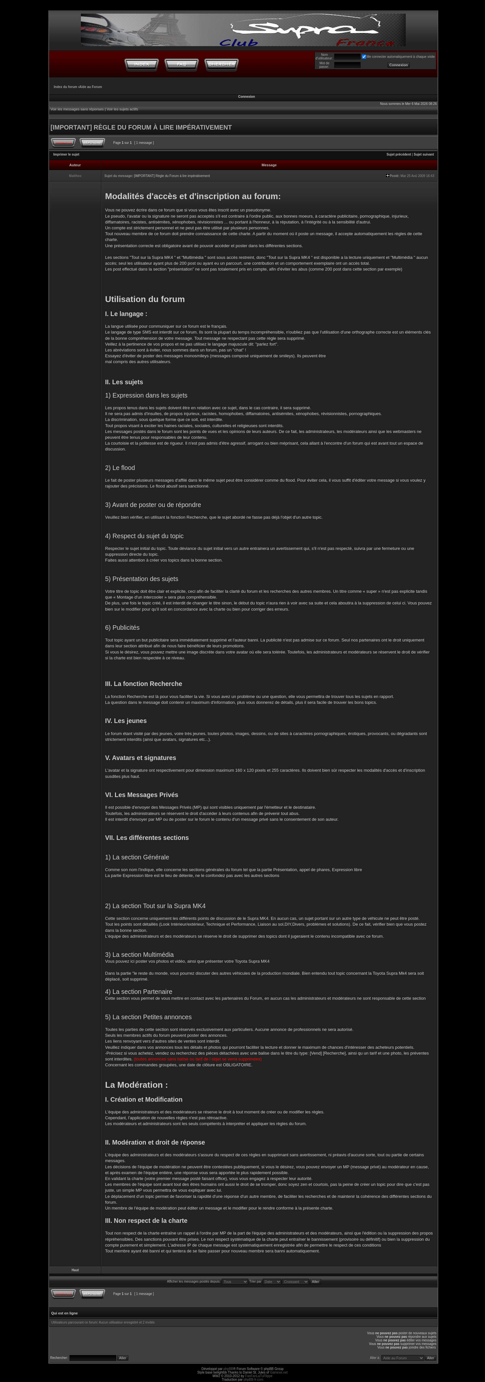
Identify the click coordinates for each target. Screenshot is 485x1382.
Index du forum (65, 87)
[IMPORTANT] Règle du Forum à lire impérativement (172, 176)
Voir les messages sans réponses (77, 109)
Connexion (246, 96)
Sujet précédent (399, 154)
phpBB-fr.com (253, 1379)
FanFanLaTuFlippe (259, 1376)
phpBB (228, 1369)
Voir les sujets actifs (122, 109)
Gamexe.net (278, 1372)
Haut (75, 1270)
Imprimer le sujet (66, 154)
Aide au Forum (90, 87)
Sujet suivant (424, 154)
